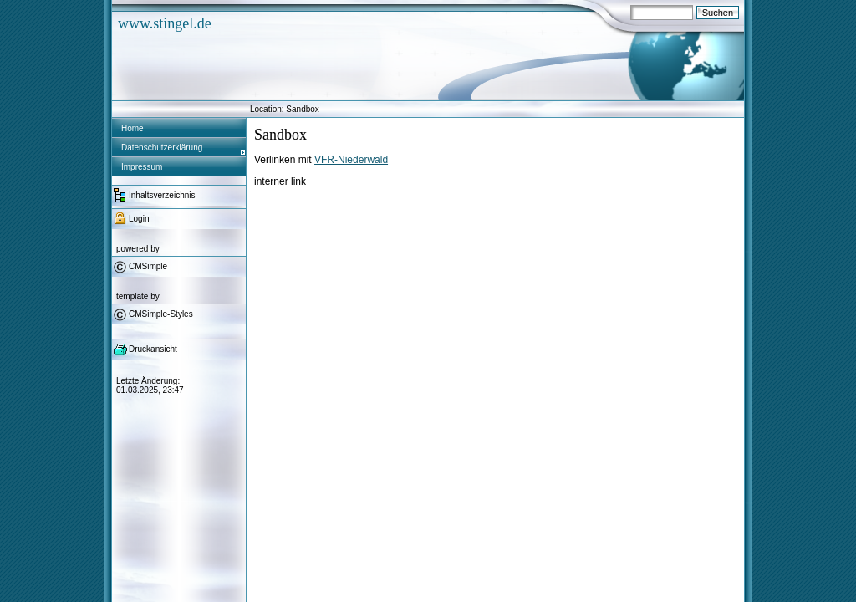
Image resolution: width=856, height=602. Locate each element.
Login (139, 218)
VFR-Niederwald (351, 160)
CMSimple (148, 266)
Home (132, 128)
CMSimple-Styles (161, 314)
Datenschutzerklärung (161, 147)
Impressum (141, 166)
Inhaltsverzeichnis (162, 195)
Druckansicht (153, 349)
